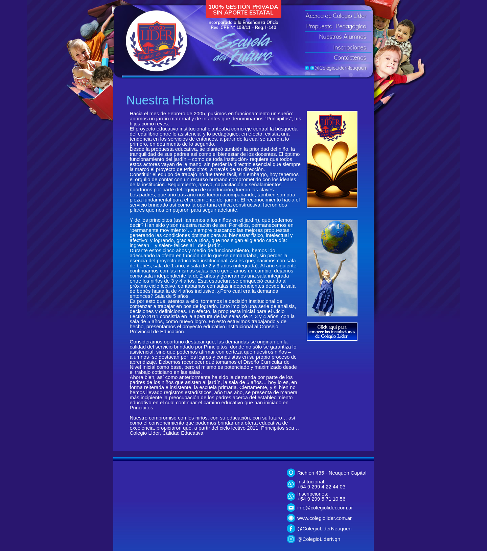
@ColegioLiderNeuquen (324, 528)
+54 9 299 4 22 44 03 (321, 486)
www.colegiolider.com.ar (324, 518)
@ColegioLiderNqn (318, 539)
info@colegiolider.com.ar (325, 507)
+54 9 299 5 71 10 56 (321, 499)
